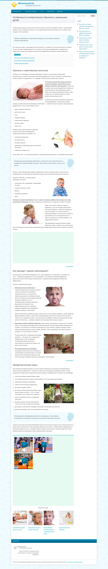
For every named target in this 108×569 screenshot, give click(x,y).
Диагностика (50, 11)
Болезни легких (17, 11)
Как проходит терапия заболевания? (24, 60)
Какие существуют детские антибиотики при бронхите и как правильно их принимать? (87, 54)
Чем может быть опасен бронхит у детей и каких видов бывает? (86, 47)
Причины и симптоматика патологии (24, 58)
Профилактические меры (21, 63)
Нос (42, 11)
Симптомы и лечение (30, 11)
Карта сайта (16, 541)
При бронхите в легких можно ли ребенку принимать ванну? (85, 40)
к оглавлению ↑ (69, 266)
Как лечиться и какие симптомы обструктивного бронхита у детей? (86, 26)
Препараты (60, 11)
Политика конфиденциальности (75, 562)
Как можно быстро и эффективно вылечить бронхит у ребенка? (85, 33)
